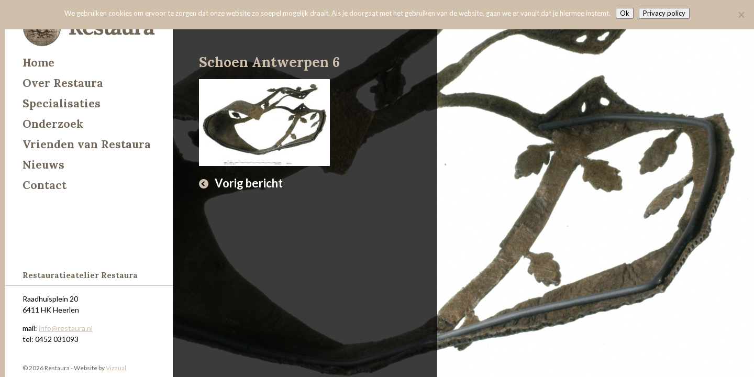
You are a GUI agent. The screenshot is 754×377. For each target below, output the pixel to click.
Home (38, 63)
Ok (624, 13)
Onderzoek (53, 124)
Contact (44, 185)
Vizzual (116, 368)
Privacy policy (664, 13)
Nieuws (43, 165)
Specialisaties (62, 103)
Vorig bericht (249, 183)
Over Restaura (63, 83)
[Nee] (741, 14)
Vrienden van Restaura (87, 144)
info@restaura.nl (66, 328)
